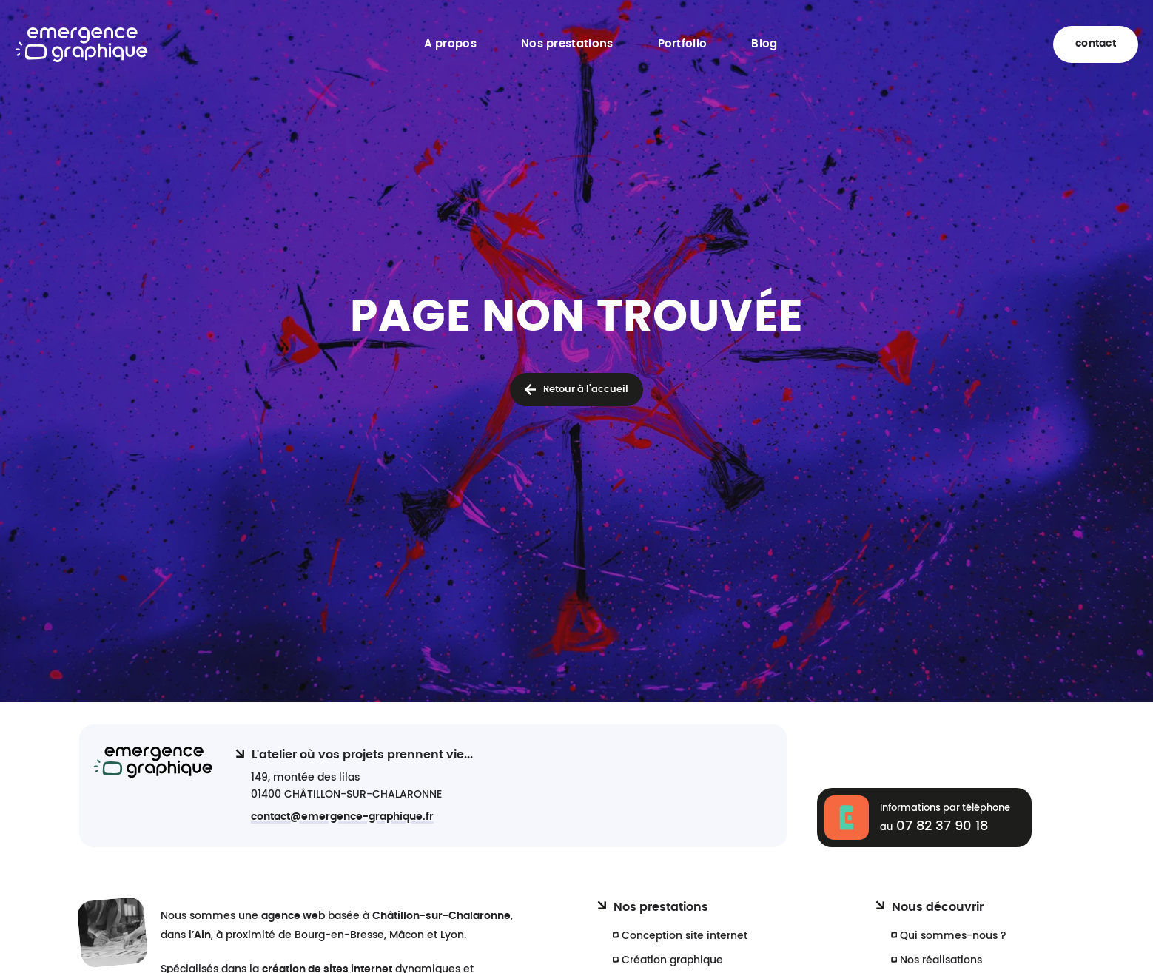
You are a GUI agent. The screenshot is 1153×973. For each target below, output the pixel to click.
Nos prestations (567, 44)
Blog (764, 44)
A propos (450, 44)
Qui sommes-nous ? (953, 935)
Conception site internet (684, 935)
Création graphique (672, 960)
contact (1095, 43)
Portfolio (682, 44)
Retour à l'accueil (585, 389)
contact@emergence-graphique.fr (342, 816)
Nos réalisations (941, 960)
